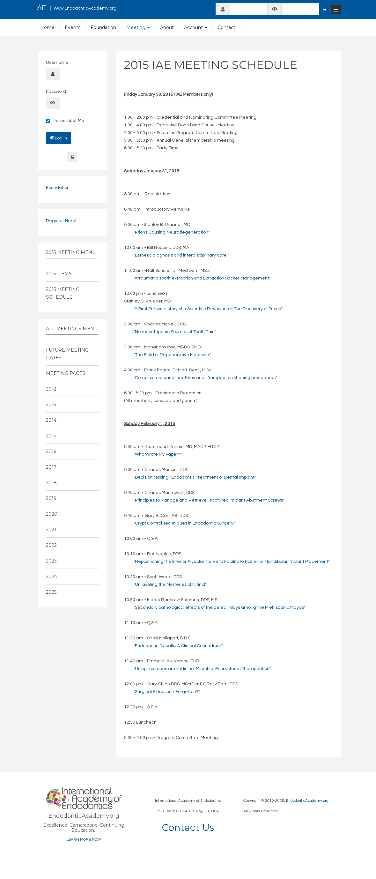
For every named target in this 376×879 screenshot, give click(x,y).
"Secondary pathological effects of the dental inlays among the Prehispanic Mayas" (219, 607)
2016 (51, 451)
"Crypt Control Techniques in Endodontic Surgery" (184, 523)
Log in (58, 137)
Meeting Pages (65, 373)
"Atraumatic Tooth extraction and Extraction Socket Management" (202, 278)
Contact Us (188, 827)
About (167, 27)
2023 (51, 561)
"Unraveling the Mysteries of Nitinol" (170, 584)
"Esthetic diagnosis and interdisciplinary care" (181, 255)
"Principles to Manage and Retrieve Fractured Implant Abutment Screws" (209, 500)
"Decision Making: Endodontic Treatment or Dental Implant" (195, 477)
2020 (51, 514)
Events (72, 27)
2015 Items (59, 274)
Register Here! (61, 221)
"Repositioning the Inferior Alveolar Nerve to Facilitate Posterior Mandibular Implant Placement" (231, 561)
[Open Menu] (336, 9)
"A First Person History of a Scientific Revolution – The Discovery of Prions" (208, 309)
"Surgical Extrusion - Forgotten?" (167, 691)
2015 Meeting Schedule (62, 293)
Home (47, 27)
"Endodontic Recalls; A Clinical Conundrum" (178, 646)
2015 (51, 436)
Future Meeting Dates (67, 354)
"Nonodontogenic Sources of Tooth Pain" (175, 332)
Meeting (138, 27)
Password (56, 91)
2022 (51, 545)
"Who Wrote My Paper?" (157, 454)
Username (57, 62)
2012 (51, 389)
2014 (51, 420)
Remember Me (65, 120)
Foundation (103, 27)
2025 (51, 592)
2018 (51, 483)
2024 (51, 576)
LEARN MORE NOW (84, 840)
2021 (51, 530)
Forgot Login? (72, 157)
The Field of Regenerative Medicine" (172, 355)
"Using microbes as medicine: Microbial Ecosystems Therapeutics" (202, 669)
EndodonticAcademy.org (307, 801)
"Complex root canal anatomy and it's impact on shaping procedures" (205, 378)
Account (195, 27)
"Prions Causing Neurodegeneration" (172, 232)
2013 (51, 404)
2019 (51, 498)
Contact (226, 27)
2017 (51, 467)
